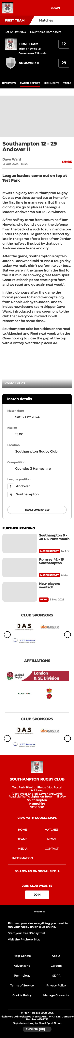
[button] (65, 161)
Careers (56, 966)
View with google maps (37, 817)
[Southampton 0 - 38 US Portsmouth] (19, 543)
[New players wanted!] (19, 592)
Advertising (22, 966)
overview (9, 83)
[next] (66, 368)
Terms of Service (22, 985)
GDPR (56, 975)
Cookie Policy (22, 995)
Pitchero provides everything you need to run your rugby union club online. (38, 925)
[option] (37, 368)
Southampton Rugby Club (36, 451)
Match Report (30, 83)
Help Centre (22, 956)
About (56, 956)
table (67, 83)
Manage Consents (56, 995)
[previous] (7, 368)
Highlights (51, 83)
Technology (22, 975)
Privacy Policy (56, 985)
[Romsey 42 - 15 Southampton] (19, 567)
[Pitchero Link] (40, 917)
